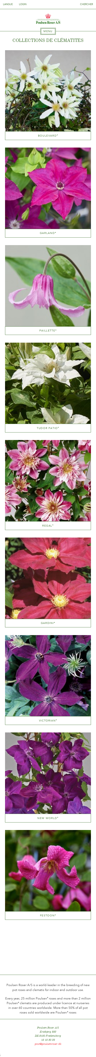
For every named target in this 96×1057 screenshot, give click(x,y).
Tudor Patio (48, 428)
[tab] (48, 31)
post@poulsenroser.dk (48, 1043)
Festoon (48, 915)
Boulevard (48, 135)
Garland (48, 233)
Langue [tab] (9, 4)
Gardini (48, 623)
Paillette (48, 330)
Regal (48, 525)
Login (22, 4)
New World (48, 818)
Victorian (48, 720)
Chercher (86, 4)
